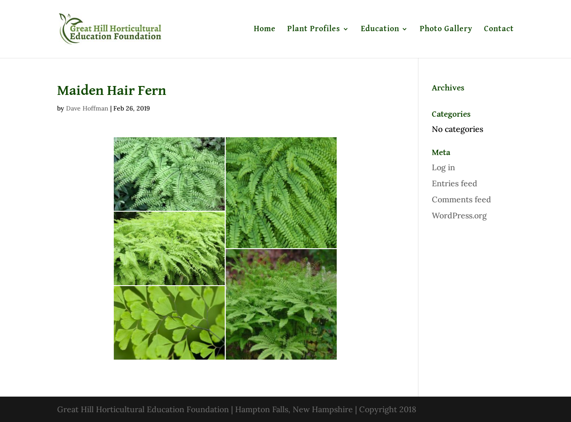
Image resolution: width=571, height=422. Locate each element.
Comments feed (461, 199)
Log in (443, 167)
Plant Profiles (313, 29)
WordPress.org (459, 215)
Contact (499, 29)
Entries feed (454, 183)
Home (265, 29)
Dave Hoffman (87, 108)
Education (380, 29)
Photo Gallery (446, 29)
